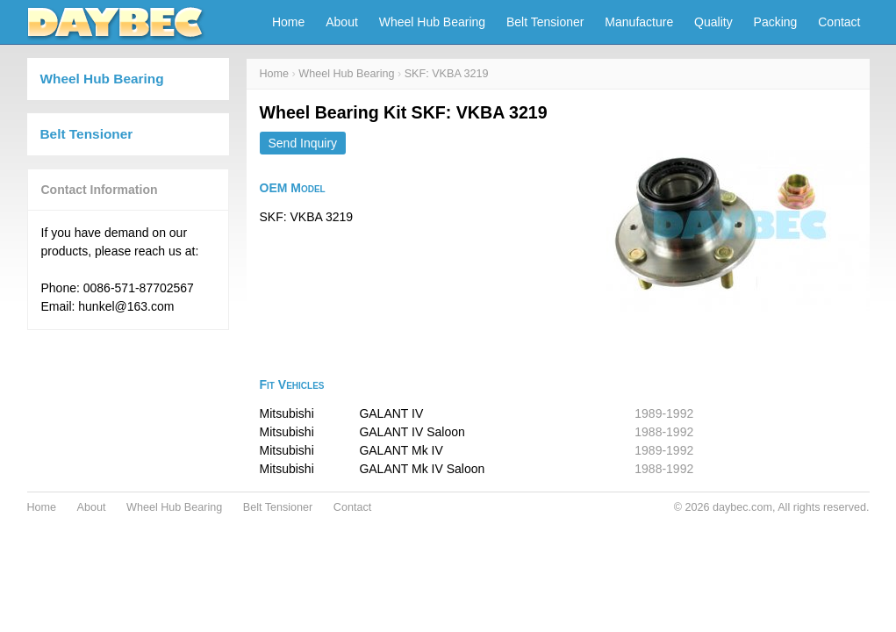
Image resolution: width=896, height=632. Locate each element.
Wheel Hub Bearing (432, 22)
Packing (776, 22)
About (342, 22)
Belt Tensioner (545, 22)
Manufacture (639, 22)
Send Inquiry (303, 143)
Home (288, 22)
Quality (713, 22)
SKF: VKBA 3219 (447, 74)
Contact (839, 22)
